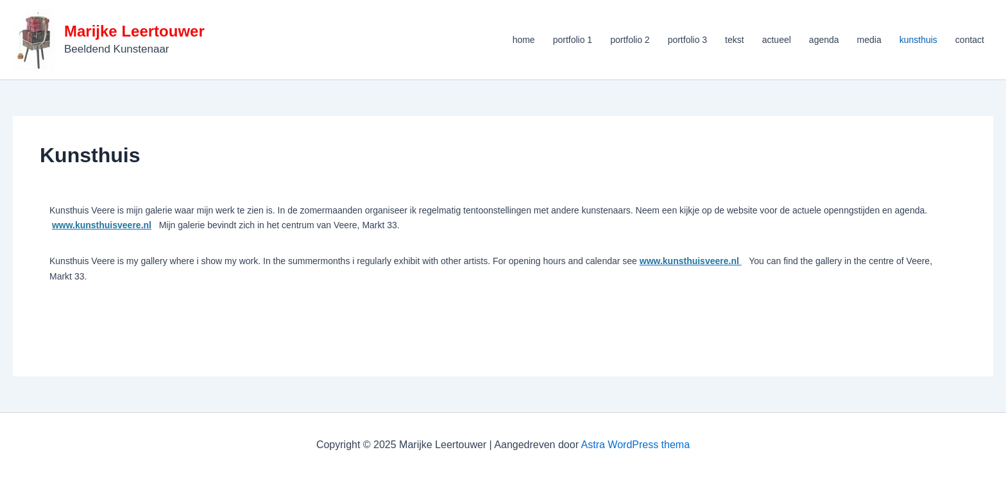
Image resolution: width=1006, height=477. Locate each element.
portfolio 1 (572, 40)
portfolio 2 (629, 40)
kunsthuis (918, 40)
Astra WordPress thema (635, 444)
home (524, 40)
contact (969, 40)
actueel (776, 40)
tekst (734, 40)
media (869, 40)
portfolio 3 (687, 40)
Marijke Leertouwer (134, 31)
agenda (824, 40)
